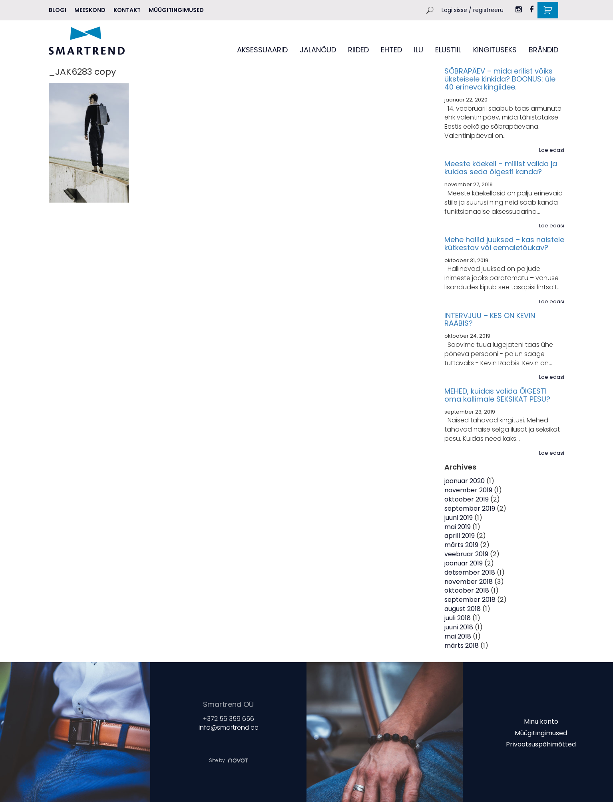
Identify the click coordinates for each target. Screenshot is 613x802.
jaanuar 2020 (464, 481)
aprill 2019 (459, 535)
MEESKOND (89, 10)
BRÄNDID (543, 50)
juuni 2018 (458, 627)
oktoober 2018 (466, 590)
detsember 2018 (469, 572)
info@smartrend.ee (229, 727)
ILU (418, 50)
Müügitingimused (176, 10)
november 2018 (468, 581)
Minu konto (541, 721)
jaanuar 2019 (463, 563)
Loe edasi (551, 150)
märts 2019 (461, 544)
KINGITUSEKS (495, 50)
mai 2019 (457, 526)
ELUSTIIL (448, 50)
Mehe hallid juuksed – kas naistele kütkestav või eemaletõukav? (504, 244)
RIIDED (358, 50)
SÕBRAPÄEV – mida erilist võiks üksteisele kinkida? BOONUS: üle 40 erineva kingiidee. (499, 79)
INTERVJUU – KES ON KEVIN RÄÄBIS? (489, 319)
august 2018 (462, 608)
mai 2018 (457, 636)
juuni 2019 (458, 517)
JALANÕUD (318, 50)
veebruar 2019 (466, 554)
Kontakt (127, 10)
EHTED (391, 50)
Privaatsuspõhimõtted (541, 744)
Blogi (57, 10)
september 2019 (469, 508)
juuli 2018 (457, 618)
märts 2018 (461, 645)
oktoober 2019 (466, 499)
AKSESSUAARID (262, 50)
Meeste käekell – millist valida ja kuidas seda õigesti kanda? (500, 168)
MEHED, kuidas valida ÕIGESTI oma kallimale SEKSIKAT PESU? (497, 395)
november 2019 (468, 490)
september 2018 (470, 599)
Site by (228, 760)
